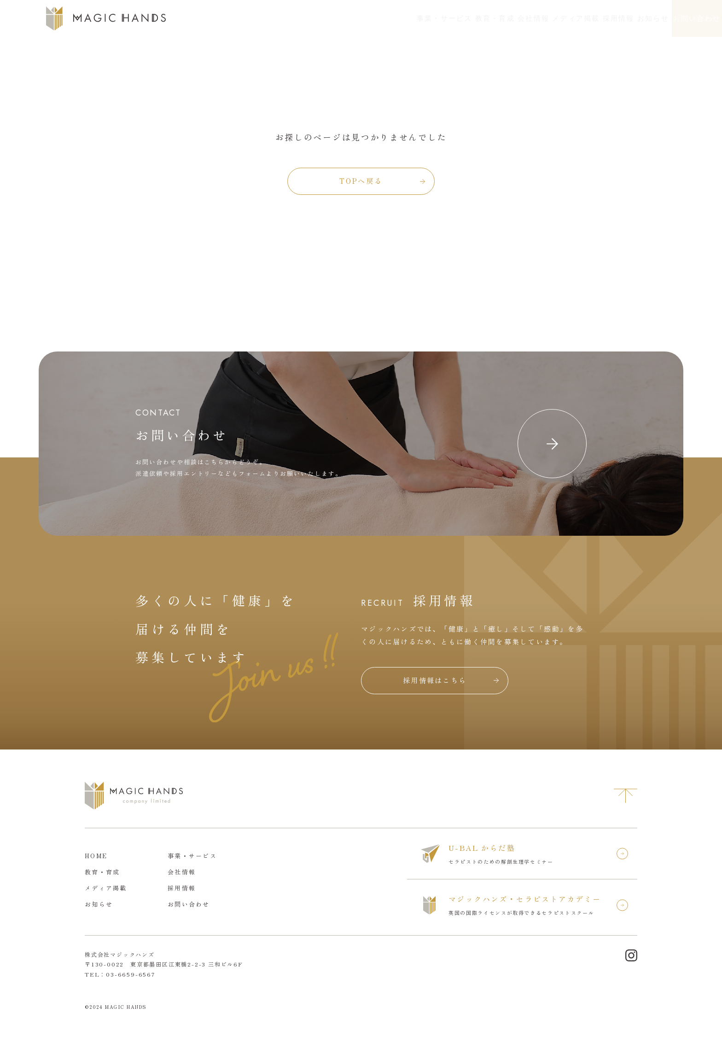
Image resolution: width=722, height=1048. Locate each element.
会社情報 (437, 18)
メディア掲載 (495, 18)
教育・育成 (382, 18)
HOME (96, 855)
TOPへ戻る (360, 181)
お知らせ (603, 18)
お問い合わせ (680, 18)
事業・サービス (316, 18)
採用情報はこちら (434, 680)
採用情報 (553, 18)
